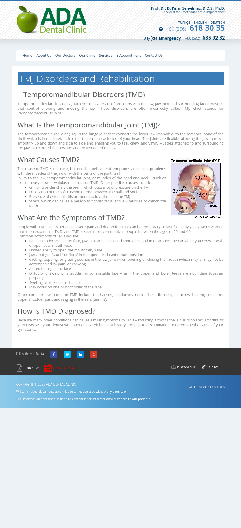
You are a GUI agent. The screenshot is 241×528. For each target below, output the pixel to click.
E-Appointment (128, 55)
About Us (43, 55)
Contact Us (153, 55)
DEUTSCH (218, 22)
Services (105, 55)
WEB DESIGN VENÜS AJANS (207, 387)
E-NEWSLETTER (187, 367)
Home (27, 55)
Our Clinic (87, 55)
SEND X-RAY (32, 368)
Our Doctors (65, 55)
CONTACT (213, 367)
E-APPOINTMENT (64, 368)
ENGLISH (200, 22)
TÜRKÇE (184, 22)
